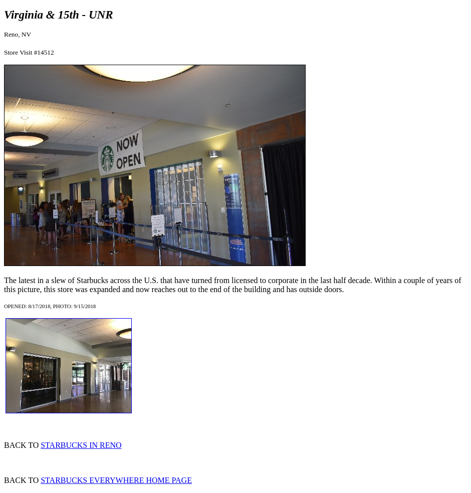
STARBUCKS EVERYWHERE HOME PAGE (116, 480)
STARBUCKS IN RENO (81, 445)
